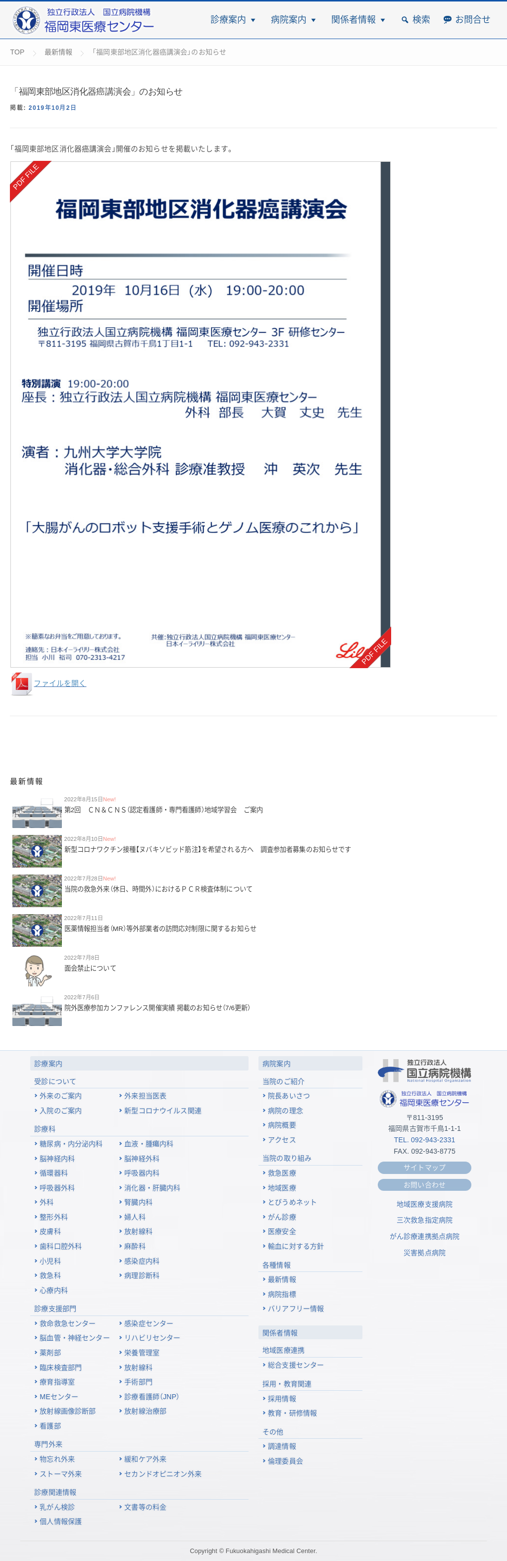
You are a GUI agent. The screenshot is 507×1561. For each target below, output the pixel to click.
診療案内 (228, 20)
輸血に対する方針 (296, 1246)
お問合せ (473, 20)
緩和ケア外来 (145, 1459)
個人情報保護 (61, 1521)
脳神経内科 (57, 1159)
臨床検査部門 (61, 1367)
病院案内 (288, 20)
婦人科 (134, 1217)
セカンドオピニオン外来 (163, 1474)
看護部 (50, 1426)
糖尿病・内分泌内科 (71, 1144)
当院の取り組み (286, 1158)
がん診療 (282, 1217)
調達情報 (282, 1446)
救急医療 (282, 1173)
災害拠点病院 (425, 1253)
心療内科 (54, 1290)
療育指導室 (57, 1382)
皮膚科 (50, 1231)
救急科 (50, 1275)
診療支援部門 (55, 1309)
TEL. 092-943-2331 (425, 1140)
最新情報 (282, 1279)
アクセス (282, 1140)
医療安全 (282, 1231)
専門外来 (48, 1444)
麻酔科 (134, 1246)
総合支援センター (296, 1365)
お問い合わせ (425, 1185)
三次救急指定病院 (425, 1220)
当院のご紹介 (283, 1081)
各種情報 (276, 1265)
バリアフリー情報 (296, 1309)
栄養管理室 (141, 1353)
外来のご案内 (61, 1096)
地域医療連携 (283, 1350)
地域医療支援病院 (425, 1204)
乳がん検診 (57, 1507)
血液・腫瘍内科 (148, 1144)
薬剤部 (50, 1353)
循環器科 (54, 1173)
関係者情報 (353, 20)
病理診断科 (141, 1275)
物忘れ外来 (57, 1459)
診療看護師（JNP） (152, 1397)
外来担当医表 (145, 1096)
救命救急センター (68, 1323)
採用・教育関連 (286, 1384)
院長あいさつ (289, 1096)
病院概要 (282, 1125)
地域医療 (282, 1188)
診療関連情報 (55, 1492)
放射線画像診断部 (68, 1411)
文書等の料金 (145, 1507)
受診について (55, 1081)
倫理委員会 (285, 1461)
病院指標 (282, 1294)
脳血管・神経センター (74, 1338)
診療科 (44, 1129)
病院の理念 (285, 1111)
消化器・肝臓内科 (152, 1188)
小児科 (50, 1261)
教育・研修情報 (292, 1413)
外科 (46, 1202)
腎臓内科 (138, 1202)
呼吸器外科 (57, 1188)
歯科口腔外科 (61, 1246)
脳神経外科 (141, 1159)
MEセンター (59, 1397)
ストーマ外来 (61, 1474)
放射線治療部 (145, 1411)
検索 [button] (421, 20)
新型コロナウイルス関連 (163, 1111)
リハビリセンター (152, 1338)
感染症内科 (141, 1261)
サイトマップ (425, 1167)
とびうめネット (292, 1202)
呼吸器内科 (141, 1173)
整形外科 (54, 1217)
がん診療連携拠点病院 (424, 1236)
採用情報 (282, 1399)
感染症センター (148, 1323)
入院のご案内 (61, 1111)
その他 (272, 1432)
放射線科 (138, 1231)
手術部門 (138, 1382)
